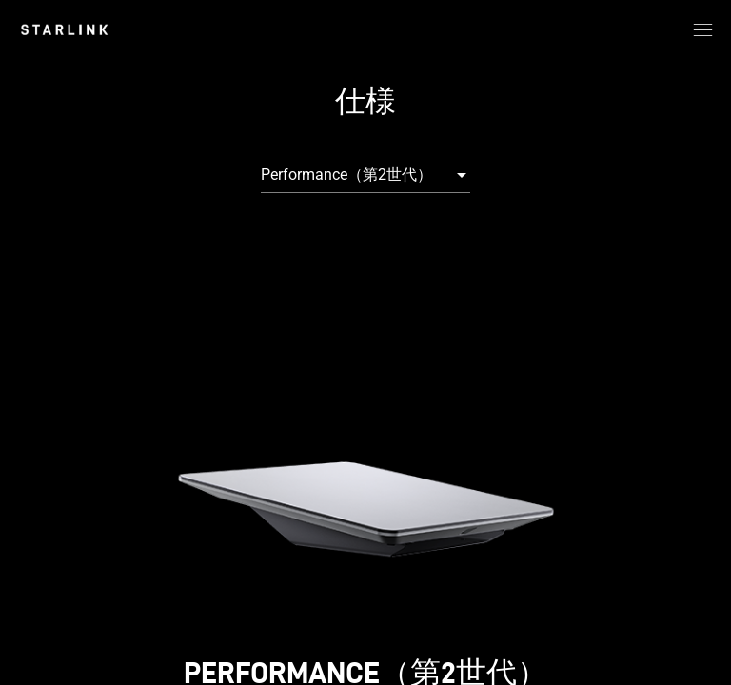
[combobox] (365, 175)
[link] (64, 29)
